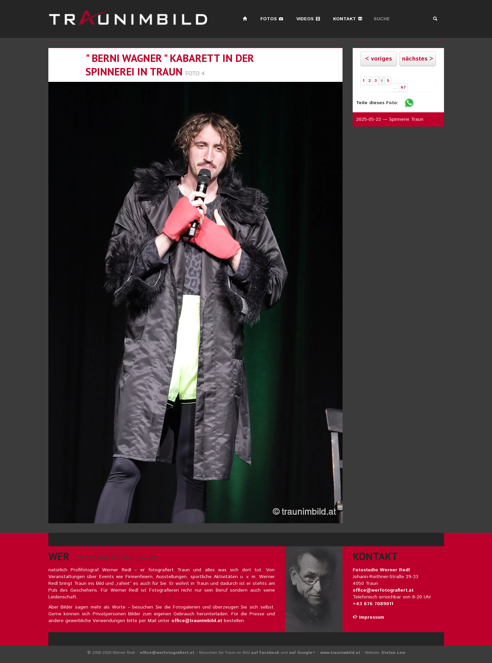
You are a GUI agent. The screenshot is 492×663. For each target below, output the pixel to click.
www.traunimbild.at (340, 653)
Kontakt (347, 19)
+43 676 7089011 (373, 603)
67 (403, 87)
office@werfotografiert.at (383, 590)
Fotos (271, 19)
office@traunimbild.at (196, 620)
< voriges (378, 58)
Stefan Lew (393, 653)
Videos (308, 19)
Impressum (368, 617)
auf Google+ (302, 653)
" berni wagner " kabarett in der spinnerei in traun (170, 64)
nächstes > (417, 58)
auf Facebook (265, 653)
